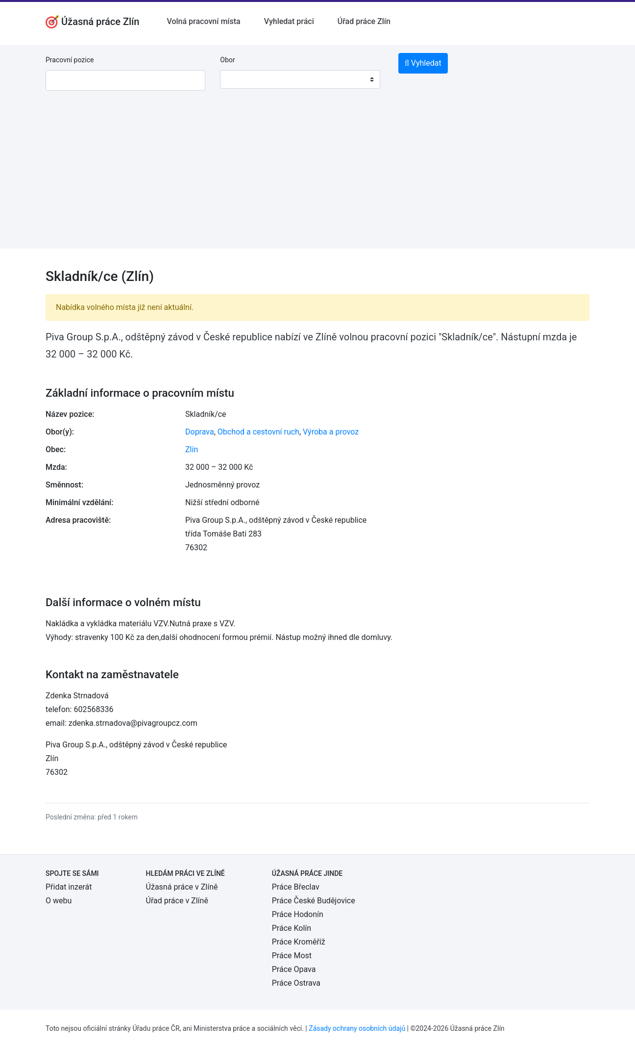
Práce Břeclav (295, 887)
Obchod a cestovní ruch (258, 431)
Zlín (191, 449)
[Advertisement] (317, 180)
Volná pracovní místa (203, 21)
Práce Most (292, 955)
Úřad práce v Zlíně (177, 900)
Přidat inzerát (69, 887)
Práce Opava (294, 969)
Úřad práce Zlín (364, 21)
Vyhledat (423, 63)
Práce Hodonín (297, 914)
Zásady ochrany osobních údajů (357, 1028)
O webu (59, 900)
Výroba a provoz (331, 431)
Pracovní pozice (70, 60)
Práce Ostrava (296, 983)
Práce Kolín (291, 928)
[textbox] (240, 79)
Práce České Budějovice (313, 900)
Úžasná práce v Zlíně (182, 887)
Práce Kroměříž (298, 941)
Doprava (199, 431)
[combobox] (300, 79)
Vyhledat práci (289, 21)
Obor (227, 60)
